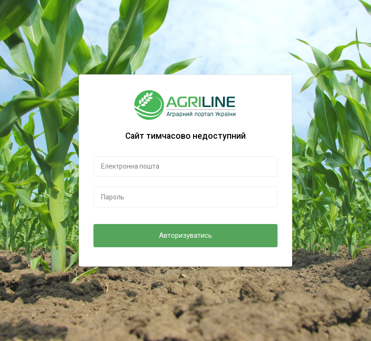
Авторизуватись (185, 235)
